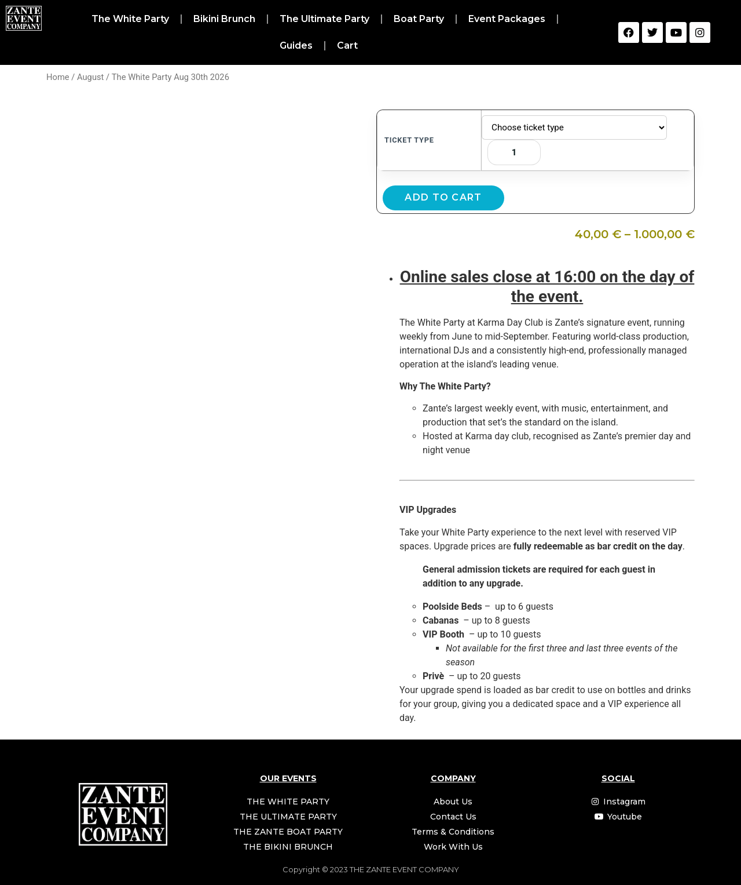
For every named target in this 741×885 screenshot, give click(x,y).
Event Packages (506, 18)
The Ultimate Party (324, 18)
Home (57, 77)
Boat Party (419, 18)
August (90, 77)
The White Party (130, 18)
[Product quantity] (514, 152)
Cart (347, 45)
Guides (296, 45)
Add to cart (443, 197)
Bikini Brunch (224, 18)
